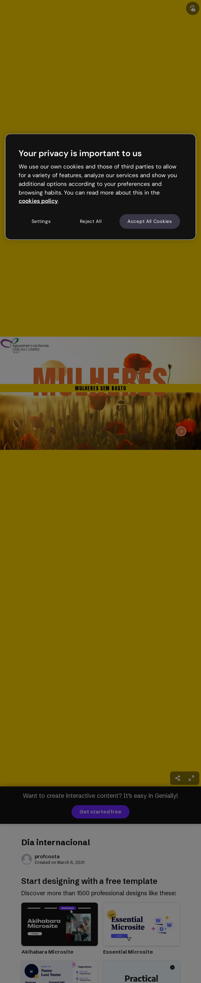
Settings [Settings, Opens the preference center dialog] (41, 221)
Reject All (91, 221)
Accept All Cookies (149, 221)
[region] (100, 187)
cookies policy (38, 201)
